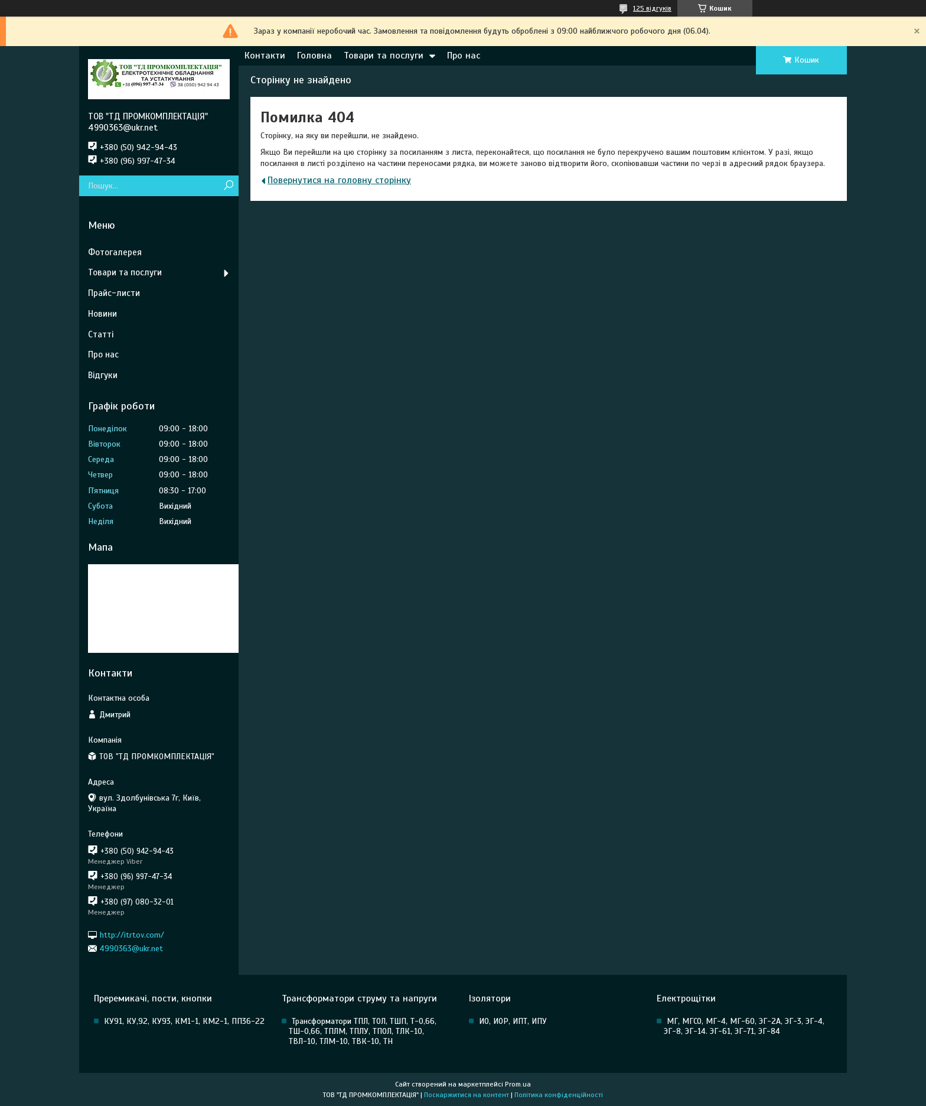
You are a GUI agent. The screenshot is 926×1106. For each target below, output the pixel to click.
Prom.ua (518, 1084)
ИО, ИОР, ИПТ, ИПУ (513, 1021)
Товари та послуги (383, 55)
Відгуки (103, 375)
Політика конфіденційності (558, 1095)
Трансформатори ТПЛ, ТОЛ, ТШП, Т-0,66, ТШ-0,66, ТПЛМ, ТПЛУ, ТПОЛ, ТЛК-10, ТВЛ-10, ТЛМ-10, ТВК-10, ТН (362, 1031)
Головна (314, 55)
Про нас (463, 55)
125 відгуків (652, 8)
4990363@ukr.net (131, 949)
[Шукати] (228, 185)
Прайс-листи (114, 293)
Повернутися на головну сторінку (339, 180)
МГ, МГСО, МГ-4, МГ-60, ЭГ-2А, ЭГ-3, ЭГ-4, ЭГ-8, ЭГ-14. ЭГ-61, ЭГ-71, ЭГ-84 (744, 1026)
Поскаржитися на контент (466, 1095)
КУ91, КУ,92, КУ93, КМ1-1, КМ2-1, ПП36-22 (184, 1021)
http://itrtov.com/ (132, 934)
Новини (102, 313)
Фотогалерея (115, 252)
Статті (100, 334)
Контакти (264, 55)
